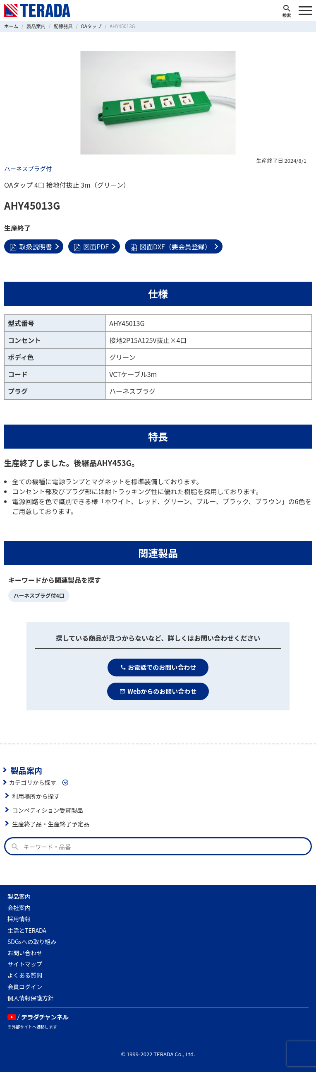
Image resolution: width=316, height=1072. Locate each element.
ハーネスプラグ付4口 (39, 595)
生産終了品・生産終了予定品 (50, 823)
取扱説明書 (31, 246)
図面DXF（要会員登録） (170, 246)
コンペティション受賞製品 (47, 810)
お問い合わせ (24, 953)
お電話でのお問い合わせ (158, 667)
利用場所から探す (36, 796)
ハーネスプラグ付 (28, 168)
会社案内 (19, 907)
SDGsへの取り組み (31, 941)
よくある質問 (24, 975)
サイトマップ (24, 964)
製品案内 (26, 770)
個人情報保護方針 (30, 998)
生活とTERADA (26, 930)
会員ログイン (24, 987)
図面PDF (91, 246)
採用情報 (19, 919)
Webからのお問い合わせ (158, 691)
